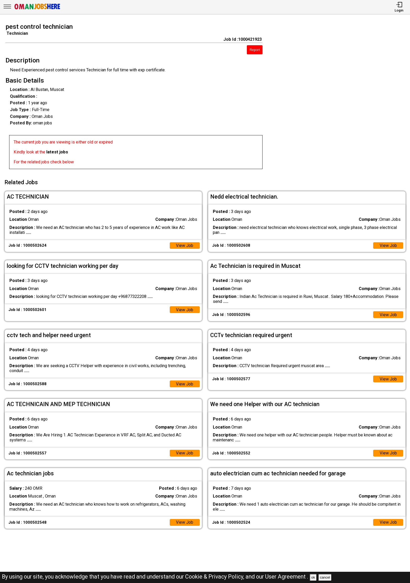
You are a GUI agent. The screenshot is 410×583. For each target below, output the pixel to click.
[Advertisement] (342, 97)
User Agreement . (286, 576)
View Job (184, 244)
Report (254, 50)
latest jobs (57, 151)
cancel (325, 577)
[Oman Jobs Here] (37, 9)
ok (313, 577)
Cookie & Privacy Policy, (215, 576)
